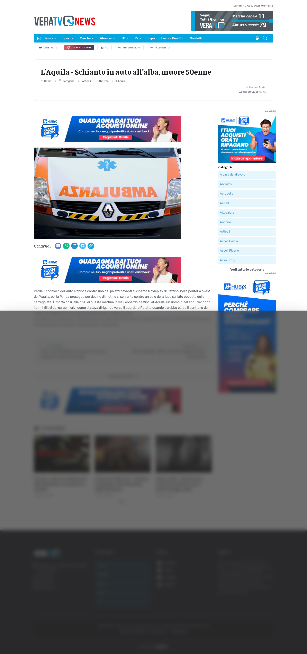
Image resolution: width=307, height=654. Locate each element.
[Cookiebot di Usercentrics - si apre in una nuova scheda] (35, 639)
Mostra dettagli (223, 639)
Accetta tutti (265, 587)
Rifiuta (265, 614)
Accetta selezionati (265, 600)
